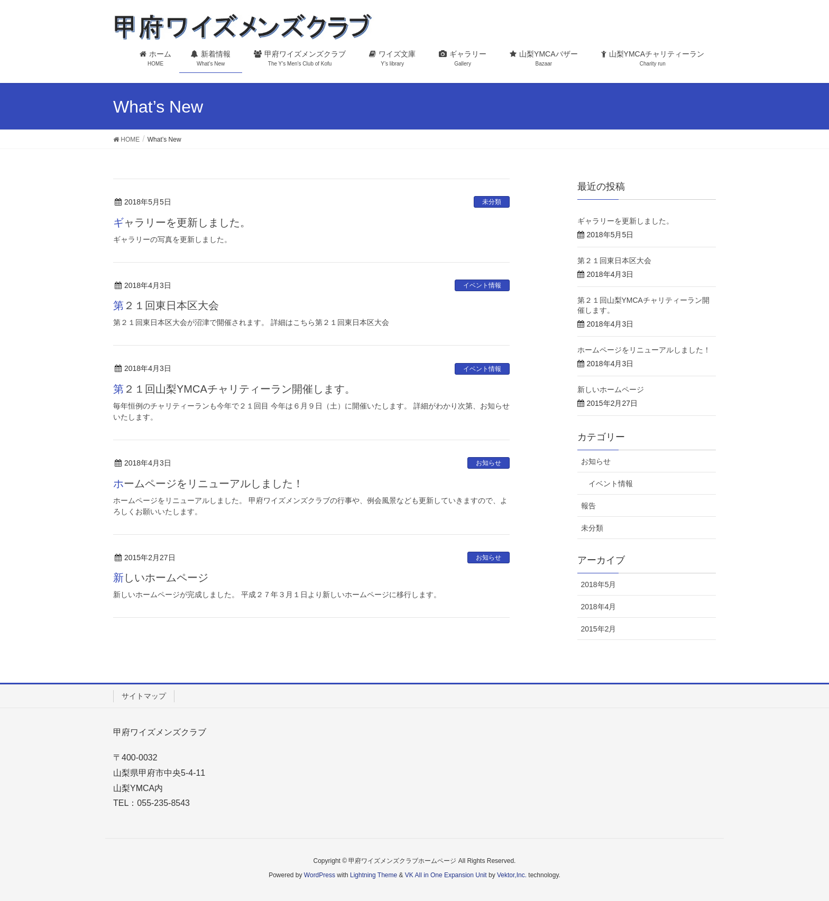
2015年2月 (598, 629)
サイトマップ (144, 696)
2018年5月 (598, 584)
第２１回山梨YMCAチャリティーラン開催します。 (234, 389)
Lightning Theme (373, 875)
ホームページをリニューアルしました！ (208, 483)
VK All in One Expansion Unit (446, 875)
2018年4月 (598, 606)
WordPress (319, 875)
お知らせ (488, 463)
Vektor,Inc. (512, 875)
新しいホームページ (160, 577)
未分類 (491, 202)
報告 (588, 505)
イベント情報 (482, 285)
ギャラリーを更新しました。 (182, 222)
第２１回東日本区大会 (166, 305)
